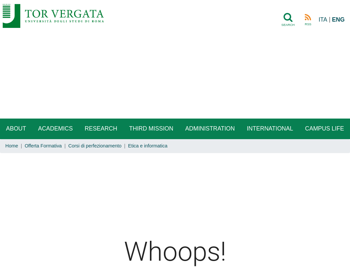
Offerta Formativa (43, 145)
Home (11, 145)
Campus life (324, 128)
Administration (210, 128)
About (16, 128)
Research (101, 128)
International (270, 128)
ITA (322, 19)
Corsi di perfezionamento (95, 145)
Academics (55, 128)
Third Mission (151, 128)
